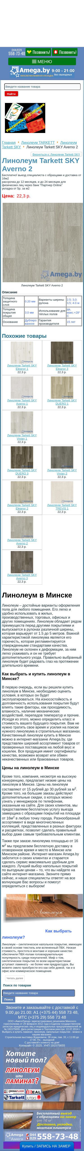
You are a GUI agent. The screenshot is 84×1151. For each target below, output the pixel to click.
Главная (9, 143)
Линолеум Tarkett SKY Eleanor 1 (22, 367)
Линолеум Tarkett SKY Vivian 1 (22, 437)
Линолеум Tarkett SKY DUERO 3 (22, 472)
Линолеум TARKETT (38, 143)
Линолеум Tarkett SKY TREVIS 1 (62, 506)
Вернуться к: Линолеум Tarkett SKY (56, 154)
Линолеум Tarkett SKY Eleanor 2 (22, 506)
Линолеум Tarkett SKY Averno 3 (22, 576)
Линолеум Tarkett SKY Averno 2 (22, 541)
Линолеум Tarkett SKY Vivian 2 (62, 472)
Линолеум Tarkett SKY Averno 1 (22, 402)
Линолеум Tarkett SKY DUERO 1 (62, 402)
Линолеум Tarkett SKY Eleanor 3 (62, 367)
